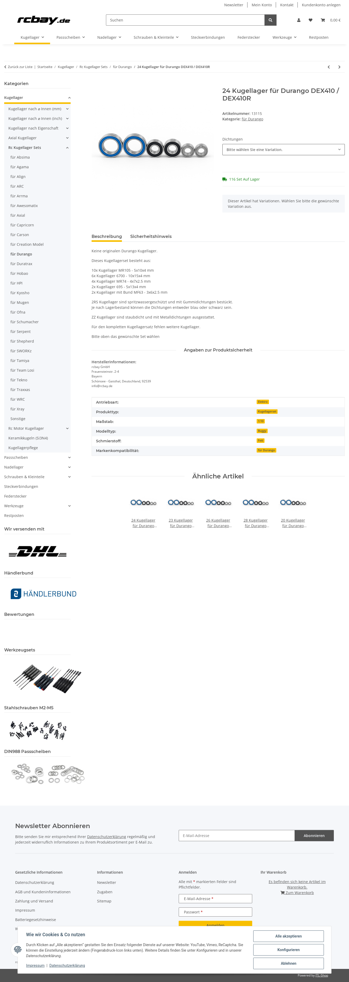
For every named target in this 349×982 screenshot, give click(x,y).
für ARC (17, 186)
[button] (299, 20)
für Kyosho (19, 292)
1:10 (260, 421)
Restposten (14, 515)
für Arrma (19, 195)
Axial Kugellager (22, 137)
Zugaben (104, 891)
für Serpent (20, 331)
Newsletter (233, 4)
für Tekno (18, 379)
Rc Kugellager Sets (24, 147)
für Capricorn (22, 224)
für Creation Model (27, 244)
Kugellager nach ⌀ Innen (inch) (35, 118)
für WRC (17, 399)
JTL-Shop (322, 975)
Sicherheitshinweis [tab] (151, 236)
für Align (18, 176)
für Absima (20, 157)
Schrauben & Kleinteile (24, 476)
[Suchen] (185, 20)
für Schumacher (24, 321)
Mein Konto (262, 4)
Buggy (262, 431)
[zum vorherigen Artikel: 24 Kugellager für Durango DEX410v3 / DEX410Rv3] (328, 66)
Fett (260, 440)
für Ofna (17, 312)
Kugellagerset (267, 411)
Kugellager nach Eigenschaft (33, 128)
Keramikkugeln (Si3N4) (28, 438)
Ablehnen (288, 963)
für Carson (19, 234)
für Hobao (19, 273)
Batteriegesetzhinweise (35, 919)
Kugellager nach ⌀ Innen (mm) (34, 108)
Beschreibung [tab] (107, 236)
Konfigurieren (288, 950)
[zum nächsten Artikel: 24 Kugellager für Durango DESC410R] (339, 66)
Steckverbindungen (21, 486)
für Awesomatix (24, 205)
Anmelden (215, 925)
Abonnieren (314, 835)
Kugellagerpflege (23, 447)
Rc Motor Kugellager (26, 428)
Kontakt (287, 4)
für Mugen (19, 302)
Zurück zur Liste (20, 66)
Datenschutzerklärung (67, 966)
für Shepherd (22, 341)
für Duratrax (21, 263)
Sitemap (104, 901)
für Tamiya (19, 360)
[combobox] (283, 149)
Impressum (35, 966)
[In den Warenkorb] (96, 84)
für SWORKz (21, 350)
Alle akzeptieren (288, 936)
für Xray (17, 408)
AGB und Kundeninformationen (43, 891)
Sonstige (17, 418)
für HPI (16, 283)
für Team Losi (22, 370)
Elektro (263, 402)
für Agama (19, 166)
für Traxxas (20, 389)
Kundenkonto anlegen (321, 4)
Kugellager (13, 97)
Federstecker (15, 496)
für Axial (17, 215)
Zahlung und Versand (34, 901)
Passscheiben (16, 457)
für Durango (252, 118)
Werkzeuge (14, 505)
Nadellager (14, 467)
